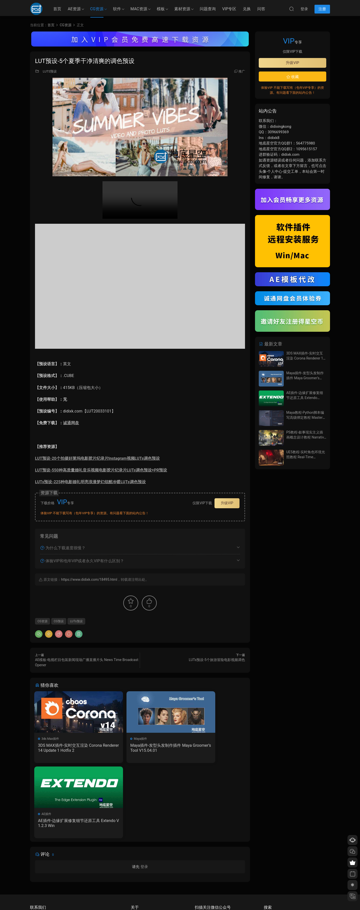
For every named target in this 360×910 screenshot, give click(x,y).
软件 (117, 8)
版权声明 (137, 876)
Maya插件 (120, 738)
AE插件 (190, 738)
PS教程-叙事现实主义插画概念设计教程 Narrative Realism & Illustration (306, 437)
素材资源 (182, 8)
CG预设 (59, 621)
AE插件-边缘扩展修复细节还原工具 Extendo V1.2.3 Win (211, 748)
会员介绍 (137, 869)
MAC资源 (138, 8)
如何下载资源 (140, 862)
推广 (241, 71)
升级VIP (227, 503)
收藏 (292, 76)
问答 (261, 8)
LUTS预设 (50, 71)
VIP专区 (229, 8)
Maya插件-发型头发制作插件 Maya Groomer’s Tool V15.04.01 (139, 748)
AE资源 (74, 8)
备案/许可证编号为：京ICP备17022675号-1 (180, 898)
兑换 (247, 8)
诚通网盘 (71, 422)
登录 (144, 793)
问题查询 (208, 8)
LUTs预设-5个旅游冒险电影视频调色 (217, 660)
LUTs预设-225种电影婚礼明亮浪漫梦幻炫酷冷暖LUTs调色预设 (90, 482)
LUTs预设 (76, 621)
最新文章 (270, 343)
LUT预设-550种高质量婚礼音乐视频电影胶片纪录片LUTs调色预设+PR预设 (101, 470)
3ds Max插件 (51, 738)
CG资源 (97, 8)
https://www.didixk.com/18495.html (89, 580)
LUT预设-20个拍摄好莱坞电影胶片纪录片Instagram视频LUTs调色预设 (97, 458)
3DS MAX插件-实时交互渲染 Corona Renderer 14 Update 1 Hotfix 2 (67, 748)
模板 (161, 8)
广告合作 (137, 884)
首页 (57, 8)
